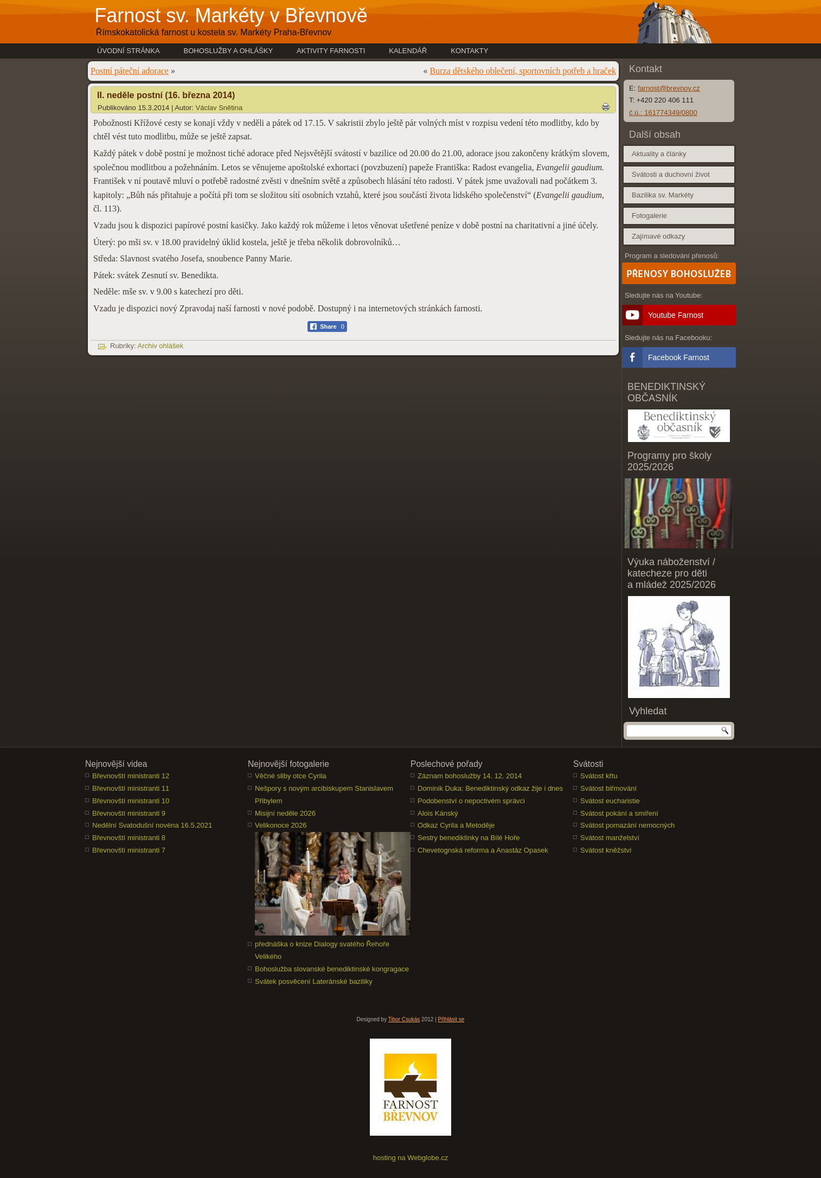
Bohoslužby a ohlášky (228, 51)
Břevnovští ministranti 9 (128, 813)
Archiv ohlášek (161, 346)
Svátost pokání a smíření (619, 813)
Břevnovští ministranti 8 (128, 838)
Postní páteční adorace (130, 70)
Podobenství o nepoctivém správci (471, 801)
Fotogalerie (649, 216)
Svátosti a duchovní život (671, 174)
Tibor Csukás (404, 1019)
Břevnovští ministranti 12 (130, 776)
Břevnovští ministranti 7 (128, 850)
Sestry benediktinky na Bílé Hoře (469, 838)
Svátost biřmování (608, 788)
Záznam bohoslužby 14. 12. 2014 (470, 776)
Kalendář (408, 51)
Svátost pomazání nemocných (627, 825)
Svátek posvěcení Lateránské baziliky (314, 981)
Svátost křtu (599, 776)
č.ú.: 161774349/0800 (663, 112)
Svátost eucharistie (610, 801)
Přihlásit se (451, 1019)
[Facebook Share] (327, 326)
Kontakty (469, 51)
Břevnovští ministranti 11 (130, 788)
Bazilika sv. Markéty (663, 195)
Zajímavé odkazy (658, 236)
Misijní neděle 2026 (285, 813)
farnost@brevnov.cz (669, 88)
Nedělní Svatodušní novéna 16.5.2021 (152, 825)
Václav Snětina (219, 108)
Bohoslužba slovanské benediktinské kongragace (332, 969)
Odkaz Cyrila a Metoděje (456, 825)
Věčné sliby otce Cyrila (290, 776)
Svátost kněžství (606, 850)
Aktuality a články (659, 154)
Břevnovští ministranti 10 (130, 801)
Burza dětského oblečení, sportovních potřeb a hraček (523, 70)
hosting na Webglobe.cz (410, 1158)
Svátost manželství (609, 838)
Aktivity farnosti (331, 51)
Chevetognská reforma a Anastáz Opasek (483, 850)
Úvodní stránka (128, 51)
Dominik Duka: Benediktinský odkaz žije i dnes (490, 788)
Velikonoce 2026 (280, 825)
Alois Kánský (438, 813)
